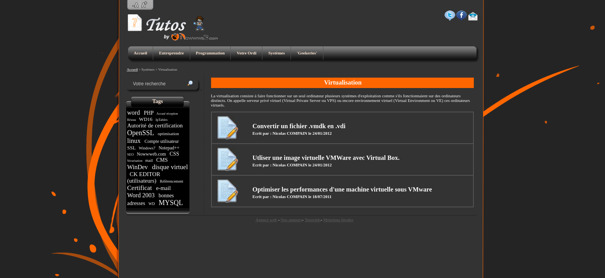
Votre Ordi (246, 53)
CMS (162, 160)
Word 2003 (141, 195)
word (134, 112)
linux (134, 140)
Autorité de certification (155, 125)
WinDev (138, 167)
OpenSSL (141, 133)
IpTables (161, 120)
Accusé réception (167, 113)
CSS (174, 154)
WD (151, 204)
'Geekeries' (307, 53)
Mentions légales (338, 219)
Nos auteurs (291, 219)
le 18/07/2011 (319, 196)
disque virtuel (169, 167)
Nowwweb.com (151, 154)
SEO (131, 154)
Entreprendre (171, 53)
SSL (132, 148)
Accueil (140, 53)
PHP (148, 113)
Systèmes (276, 53)
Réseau (132, 120)
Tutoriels (313, 219)
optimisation (168, 133)
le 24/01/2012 (320, 133)
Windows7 (147, 148)
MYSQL (170, 203)
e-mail (163, 188)
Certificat (140, 188)
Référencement (171, 181)
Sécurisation (135, 161)
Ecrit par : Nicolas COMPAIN (279, 133)
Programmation (210, 53)
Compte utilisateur (161, 141)
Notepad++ (169, 148)
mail (149, 160)
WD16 (146, 119)
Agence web (266, 219)
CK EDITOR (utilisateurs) (144, 177)
